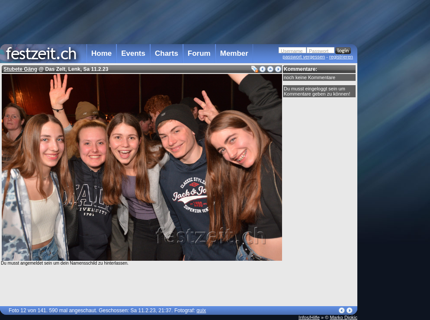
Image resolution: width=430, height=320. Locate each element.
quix (201, 310)
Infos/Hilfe (309, 317)
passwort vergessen (303, 56)
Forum (199, 53)
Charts (166, 53)
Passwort (318, 51)
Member (234, 53)
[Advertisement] (178, 21)
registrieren (341, 56)
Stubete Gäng (20, 69)
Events (133, 53)
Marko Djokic (343, 317)
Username (292, 51)
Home (101, 53)
